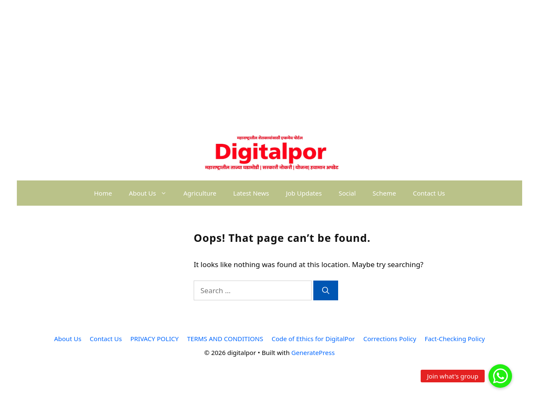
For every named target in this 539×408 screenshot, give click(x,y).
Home (103, 193)
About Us (152, 193)
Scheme (384, 193)
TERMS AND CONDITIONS (225, 338)
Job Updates (304, 193)
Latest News (251, 193)
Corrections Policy (389, 338)
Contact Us (429, 193)
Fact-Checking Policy (454, 338)
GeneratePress (313, 352)
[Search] (325, 291)
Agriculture (200, 193)
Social (347, 193)
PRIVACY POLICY (154, 338)
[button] (500, 376)
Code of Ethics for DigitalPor (313, 338)
